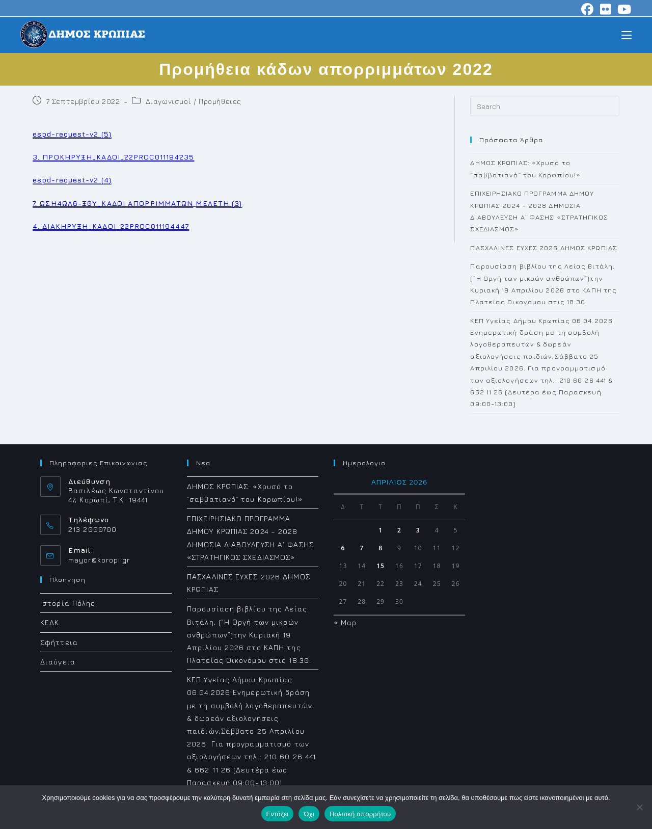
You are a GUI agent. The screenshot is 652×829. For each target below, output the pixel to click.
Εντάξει (277, 814)
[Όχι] (639, 807)
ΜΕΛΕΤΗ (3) (219, 203)
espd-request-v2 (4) (72, 179)
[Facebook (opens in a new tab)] (587, 9)
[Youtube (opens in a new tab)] (623, 9)
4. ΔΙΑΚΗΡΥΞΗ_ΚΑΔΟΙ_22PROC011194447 (111, 226)
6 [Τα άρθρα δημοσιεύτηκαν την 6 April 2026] (343, 548)
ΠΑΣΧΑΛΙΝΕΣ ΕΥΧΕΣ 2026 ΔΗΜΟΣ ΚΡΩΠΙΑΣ (543, 248)
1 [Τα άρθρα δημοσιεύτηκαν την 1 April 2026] (380, 530)
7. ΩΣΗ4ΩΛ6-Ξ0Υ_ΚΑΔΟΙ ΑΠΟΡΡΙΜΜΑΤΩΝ (113, 203)
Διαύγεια (57, 661)
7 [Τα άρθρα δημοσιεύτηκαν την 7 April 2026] (362, 548)
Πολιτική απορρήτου (360, 814)
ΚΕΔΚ (49, 622)
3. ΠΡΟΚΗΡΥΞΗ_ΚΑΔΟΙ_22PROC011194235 (113, 156)
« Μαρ (345, 622)
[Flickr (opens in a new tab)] (605, 9)
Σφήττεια (59, 642)
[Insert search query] (544, 106)
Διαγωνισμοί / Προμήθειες (193, 101)
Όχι (309, 814)
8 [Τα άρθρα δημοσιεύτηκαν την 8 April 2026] (380, 548)
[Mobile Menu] (626, 34)
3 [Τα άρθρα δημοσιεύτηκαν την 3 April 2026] (418, 530)
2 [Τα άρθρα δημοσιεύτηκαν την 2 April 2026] (399, 530)
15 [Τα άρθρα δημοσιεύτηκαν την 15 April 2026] (380, 565)
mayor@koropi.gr (99, 559)
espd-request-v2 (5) (72, 133)
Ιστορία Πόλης (67, 603)
